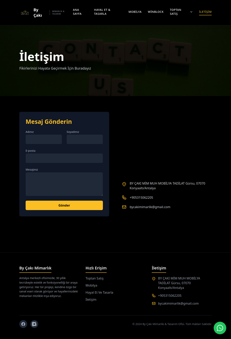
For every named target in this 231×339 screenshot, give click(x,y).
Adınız (30, 132)
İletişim (205, 12)
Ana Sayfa (77, 12)
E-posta (30, 151)
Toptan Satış (181, 12)
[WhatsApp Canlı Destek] (220, 328)
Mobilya (135, 12)
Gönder (64, 205)
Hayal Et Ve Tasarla (99, 292)
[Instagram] (34, 324)
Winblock (156, 12)
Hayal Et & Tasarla (102, 12)
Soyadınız (73, 132)
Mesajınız (32, 169)
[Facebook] (23, 324)
